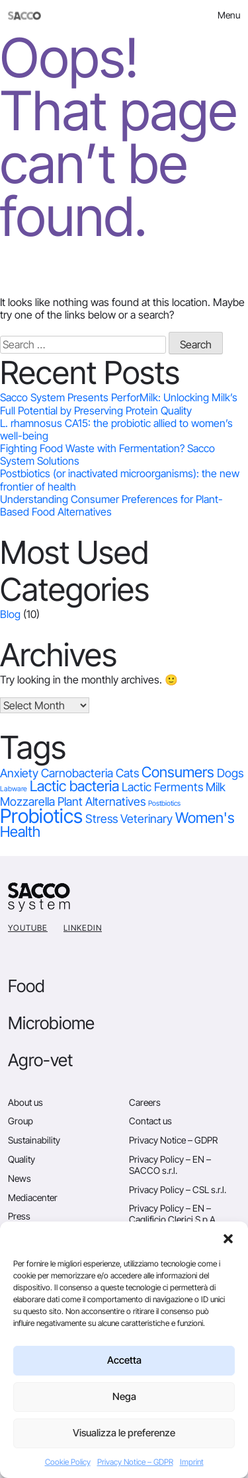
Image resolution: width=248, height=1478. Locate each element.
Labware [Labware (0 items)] (13, 789)
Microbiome (51, 1023)
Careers (145, 1102)
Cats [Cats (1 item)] (127, 773)
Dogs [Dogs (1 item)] (230, 773)
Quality (21, 1159)
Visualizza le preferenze (124, 1432)
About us (25, 1102)
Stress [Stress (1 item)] (101, 819)
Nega (124, 1396)
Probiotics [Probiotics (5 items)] (41, 816)
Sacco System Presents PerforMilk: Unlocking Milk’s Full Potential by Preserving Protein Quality (118, 403)
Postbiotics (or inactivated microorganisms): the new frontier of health (119, 479)
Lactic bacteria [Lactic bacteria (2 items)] (74, 786)
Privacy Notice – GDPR (135, 1462)
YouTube (28, 928)
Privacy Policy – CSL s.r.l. (177, 1189)
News (19, 1178)
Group (20, 1120)
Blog (10, 614)
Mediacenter (33, 1197)
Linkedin (82, 928)
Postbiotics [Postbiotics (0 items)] (164, 803)
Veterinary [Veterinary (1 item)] (146, 819)
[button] (228, 1238)
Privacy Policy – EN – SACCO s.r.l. (170, 1164)
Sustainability (34, 1140)
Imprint (192, 1462)
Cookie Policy (68, 1462)
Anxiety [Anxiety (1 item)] (19, 773)
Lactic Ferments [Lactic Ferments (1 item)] (162, 787)
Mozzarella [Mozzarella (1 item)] (27, 801)
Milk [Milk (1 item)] (216, 787)
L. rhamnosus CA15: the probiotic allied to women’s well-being (116, 429)
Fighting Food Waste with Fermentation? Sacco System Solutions (107, 454)
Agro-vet (40, 1060)
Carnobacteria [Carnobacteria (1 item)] (77, 773)
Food (26, 986)
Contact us (150, 1120)
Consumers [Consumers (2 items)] (178, 772)
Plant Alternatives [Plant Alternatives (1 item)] (101, 801)
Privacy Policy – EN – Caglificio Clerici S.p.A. (173, 1213)
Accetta (124, 1360)
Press (19, 1216)
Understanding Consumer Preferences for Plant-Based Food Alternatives (111, 505)
